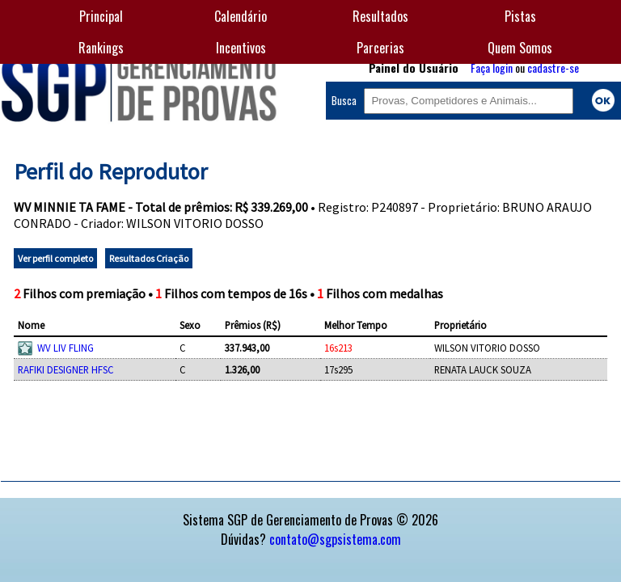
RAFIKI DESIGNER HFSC (66, 369)
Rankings (101, 47)
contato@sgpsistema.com (335, 539)
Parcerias (380, 47)
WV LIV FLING (65, 347)
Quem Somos (520, 47)
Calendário (240, 16)
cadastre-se (553, 67)
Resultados (380, 16)
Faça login (492, 67)
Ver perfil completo (55, 258)
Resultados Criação (148, 258)
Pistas (520, 16)
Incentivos (241, 47)
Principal (101, 16)
